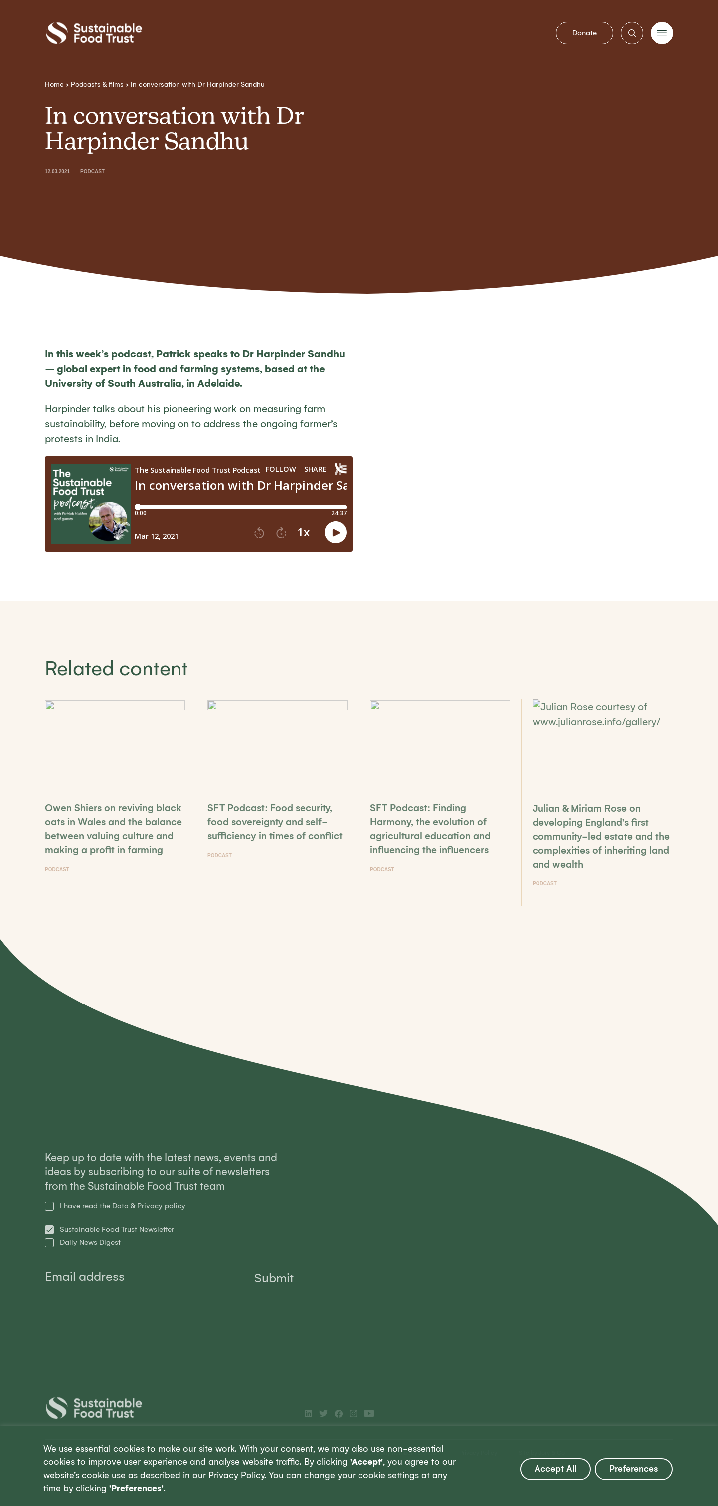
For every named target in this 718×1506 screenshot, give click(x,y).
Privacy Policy (236, 1475)
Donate (584, 32)
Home (54, 84)
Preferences (633, 1469)
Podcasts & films (97, 84)
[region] (359, 1466)
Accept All (555, 1469)
